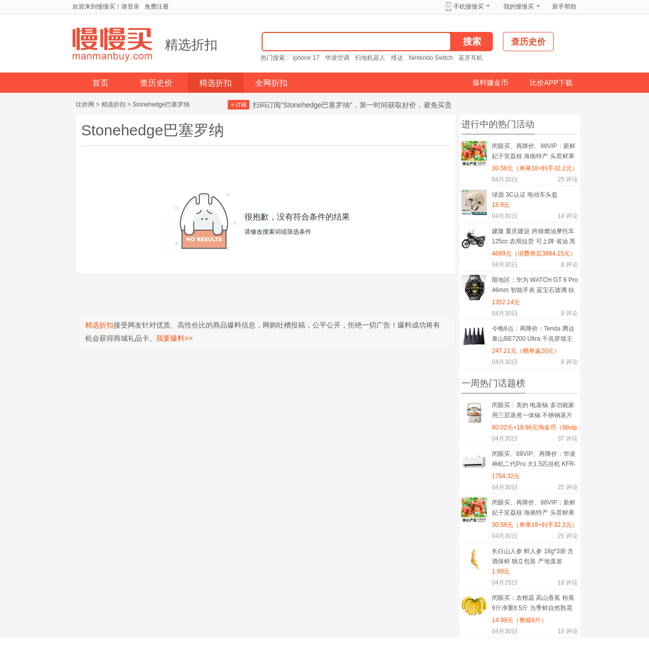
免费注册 (157, 6)
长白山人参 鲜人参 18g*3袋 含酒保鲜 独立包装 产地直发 (532, 556)
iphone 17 (306, 57)
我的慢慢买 (518, 6)
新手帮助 (564, 6)
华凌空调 (337, 57)
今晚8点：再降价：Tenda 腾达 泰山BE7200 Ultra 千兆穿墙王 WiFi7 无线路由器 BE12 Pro (533, 335)
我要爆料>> (174, 338)
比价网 (85, 104)
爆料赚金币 (490, 83)
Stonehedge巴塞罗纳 (161, 104)
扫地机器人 (370, 57)
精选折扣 (191, 44)
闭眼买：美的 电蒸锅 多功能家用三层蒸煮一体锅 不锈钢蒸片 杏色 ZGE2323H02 (533, 412)
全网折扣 (271, 83)
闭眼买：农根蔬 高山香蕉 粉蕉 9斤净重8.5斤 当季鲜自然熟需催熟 (533, 604)
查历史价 (156, 83)
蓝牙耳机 (470, 57)
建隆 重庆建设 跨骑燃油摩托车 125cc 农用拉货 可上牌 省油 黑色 (533, 238)
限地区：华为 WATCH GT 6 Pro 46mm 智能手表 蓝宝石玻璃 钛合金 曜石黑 (535, 286)
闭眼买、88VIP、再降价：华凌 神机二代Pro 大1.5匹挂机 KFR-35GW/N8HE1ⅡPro (534, 460)
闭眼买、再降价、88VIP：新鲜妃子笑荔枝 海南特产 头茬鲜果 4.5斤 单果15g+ (533, 152)
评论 (568, 179)
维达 (397, 57)
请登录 (130, 6)
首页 (100, 83)
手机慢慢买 (468, 6)
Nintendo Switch (431, 57)
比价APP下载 (551, 83)
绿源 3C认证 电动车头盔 (525, 194)
